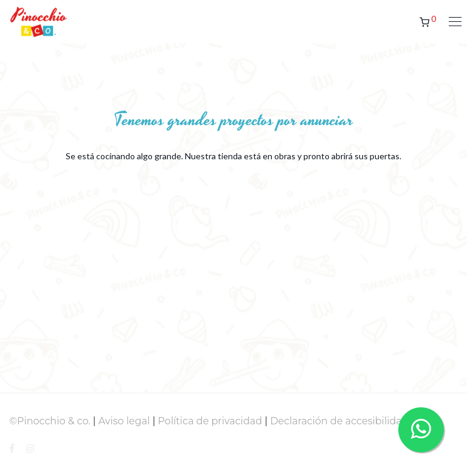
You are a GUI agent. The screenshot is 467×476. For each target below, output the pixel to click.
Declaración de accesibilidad (339, 421)
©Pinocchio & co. (50, 421)
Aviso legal (124, 421)
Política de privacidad (210, 421)
